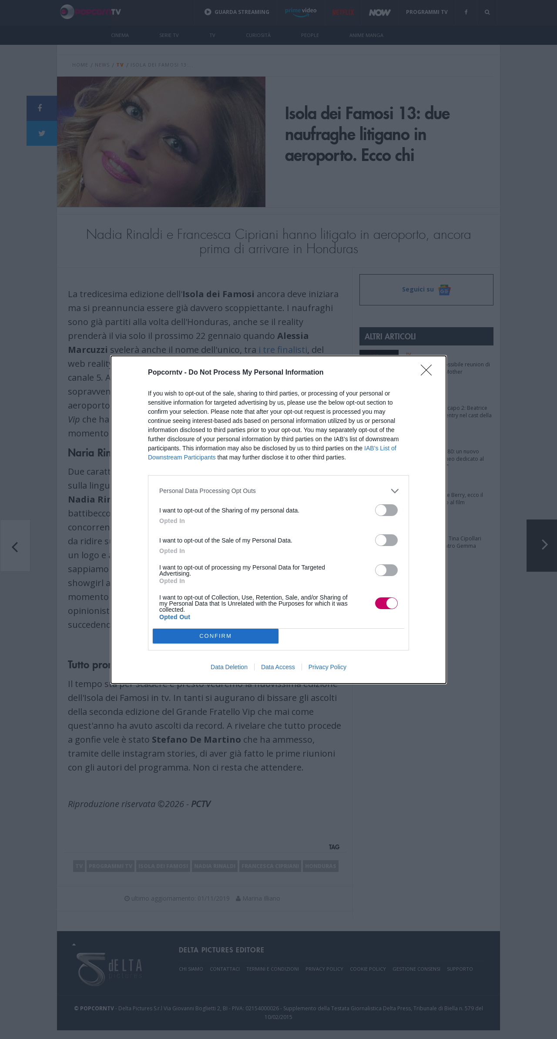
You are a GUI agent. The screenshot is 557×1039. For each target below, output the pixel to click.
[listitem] (278, 491)
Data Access (278, 667)
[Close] (429, 373)
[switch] (386, 510)
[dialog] (278, 520)
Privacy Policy (327, 667)
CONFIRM (215, 636)
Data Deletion (229, 667)
